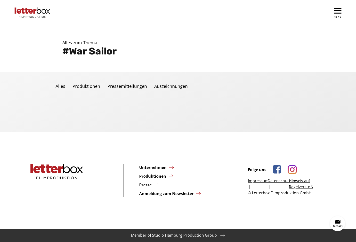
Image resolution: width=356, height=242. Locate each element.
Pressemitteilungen (127, 86)
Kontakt (337, 226)
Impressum (258, 180)
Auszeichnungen (171, 86)
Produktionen (86, 86)
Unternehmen (153, 167)
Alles (60, 86)
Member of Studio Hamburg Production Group (174, 235)
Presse (145, 185)
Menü (337, 16)
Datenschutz (279, 180)
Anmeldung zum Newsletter (166, 193)
